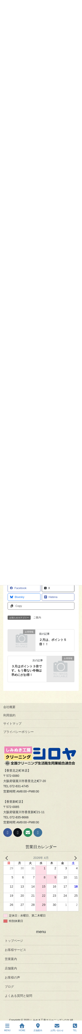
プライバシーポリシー (18, 732)
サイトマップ (12, 723)
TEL (75, 1027)
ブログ (9, 986)
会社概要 (9, 707)
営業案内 (11, 959)
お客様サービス (15, 950)
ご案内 (37, 617)
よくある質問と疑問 (18, 995)
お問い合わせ (57, 1027)
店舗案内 (11, 968)
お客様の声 (12, 977)
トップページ (14, 940)
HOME (22, 1027)
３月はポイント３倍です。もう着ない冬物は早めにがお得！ (26, 670)
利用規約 (9, 715)
